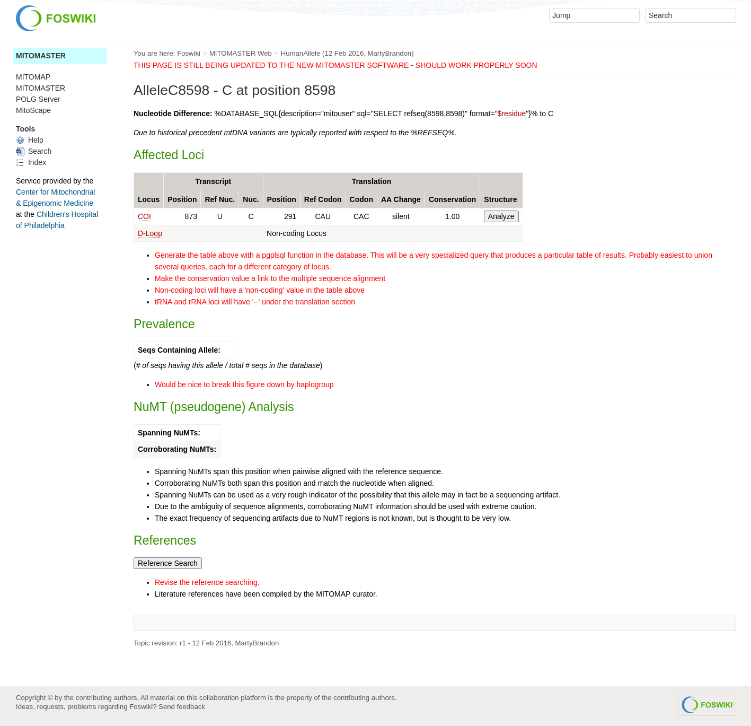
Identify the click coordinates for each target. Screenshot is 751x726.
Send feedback (181, 707)
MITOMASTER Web (240, 53)
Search (33, 151)
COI (144, 216)
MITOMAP (33, 77)
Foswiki (188, 53)
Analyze (501, 216)
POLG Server (38, 99)
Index (31, 162)
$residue (512, 113)
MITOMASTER (41, 55)
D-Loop (150, 233)
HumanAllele (301, 53)
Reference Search (168, 563)
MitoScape (33, 110)
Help (29, 140)
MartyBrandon (390, 53)
